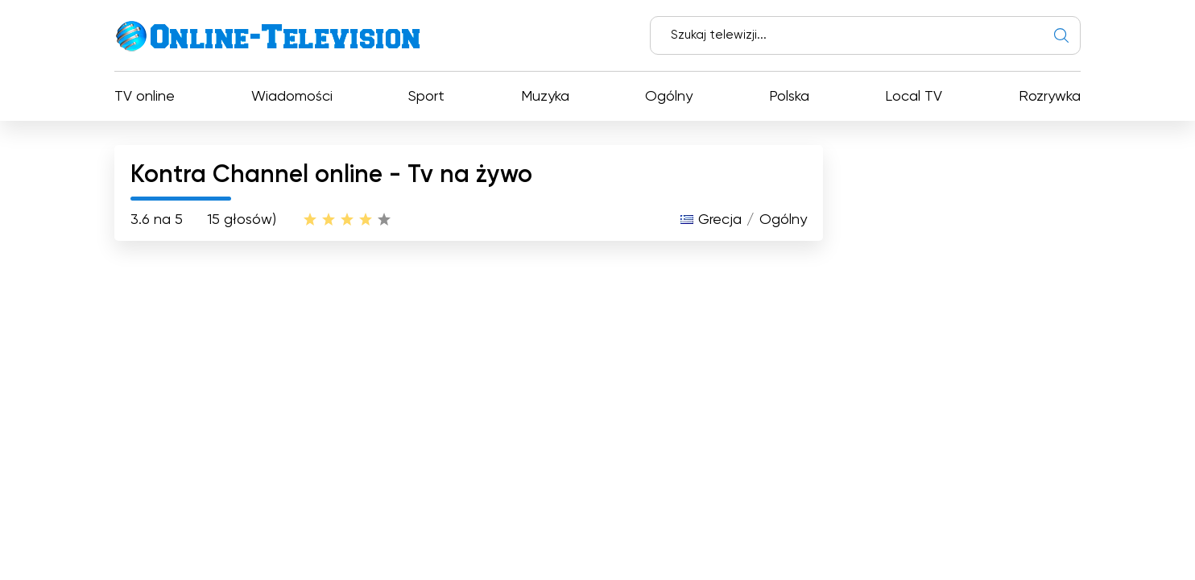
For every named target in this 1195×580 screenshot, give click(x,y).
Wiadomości (292, 96)
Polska (789, 96)
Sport (426, 96)
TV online (144, 96)
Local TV (913, 96)
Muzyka (545, 96)
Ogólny (669, 96)
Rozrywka (1050, 96)
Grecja (720, 220)
